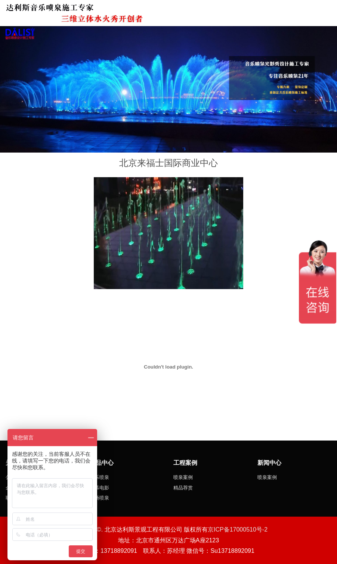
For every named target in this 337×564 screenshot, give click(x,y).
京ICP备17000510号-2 (238, 529)
